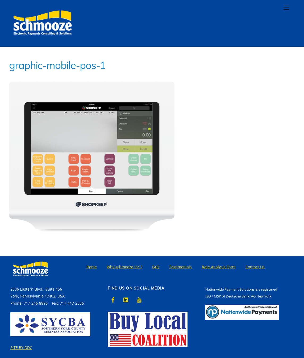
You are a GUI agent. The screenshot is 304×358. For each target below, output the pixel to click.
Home (91, 266)
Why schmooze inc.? (124, 266)
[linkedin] (126, 299)
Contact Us (255, 266)
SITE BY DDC (21, 347)
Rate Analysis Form (219, 266)
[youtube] (139, 299)
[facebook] (113, 299)
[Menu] (286, 7)
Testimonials (180, 266)
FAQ (155, 266)
